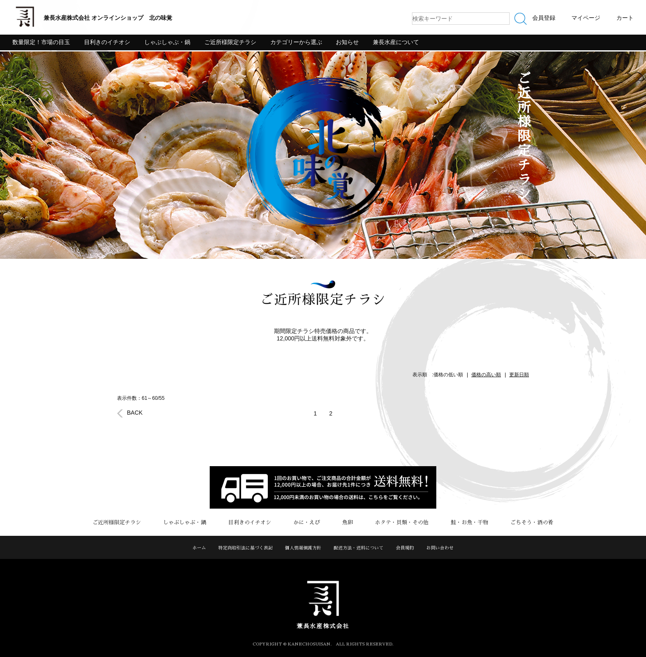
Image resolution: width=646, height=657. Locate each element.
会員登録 (543, 17)
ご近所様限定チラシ (230, 42)
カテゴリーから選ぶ (296, 42)
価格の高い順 (486, 375)
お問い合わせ (440, 548)
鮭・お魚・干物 (455, 522)
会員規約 (405, 548)
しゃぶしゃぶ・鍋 (167, 42)
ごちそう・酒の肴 (512, 522)
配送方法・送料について (359, 548)
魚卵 (344, 522)
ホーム (199, 548)
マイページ (585, 17)
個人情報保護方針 (303, 548)
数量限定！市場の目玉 (41, 42)
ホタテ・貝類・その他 (393, 522)
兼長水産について (396, 42)
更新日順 (519, 375)
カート (625, 17)
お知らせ (347, 42)
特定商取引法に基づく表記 (245, 548)
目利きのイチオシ (107, 42)
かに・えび (309, 522)
